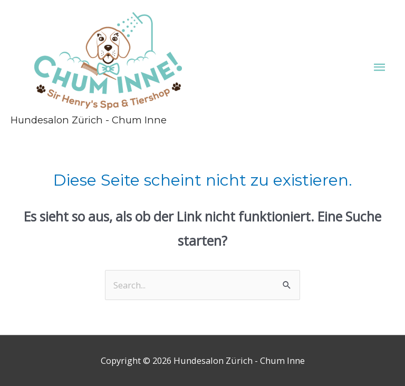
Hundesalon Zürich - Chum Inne (89, 120)
